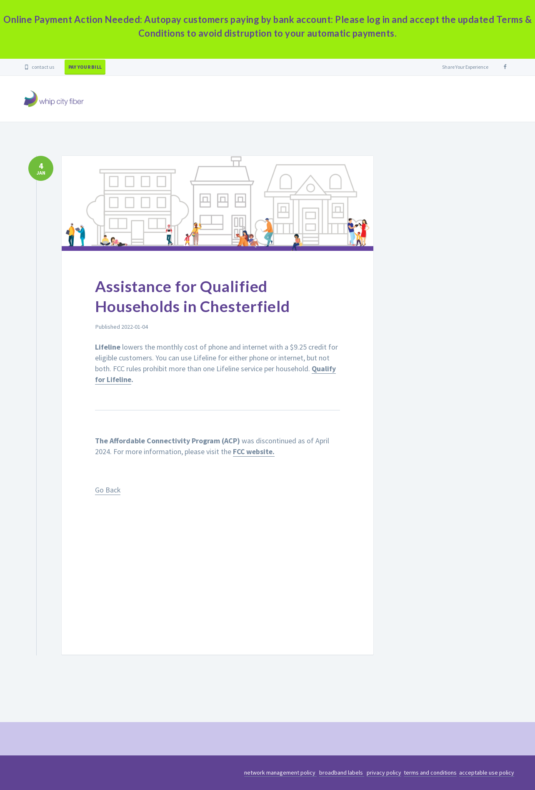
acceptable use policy (486, 772)
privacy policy (384, 772)
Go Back (108, 489)
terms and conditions (430, 772)
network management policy (280, 772)
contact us (39, 67)
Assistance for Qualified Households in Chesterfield (200, 296)
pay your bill (85, 67)
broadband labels (341, 772)
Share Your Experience (465, 67)
